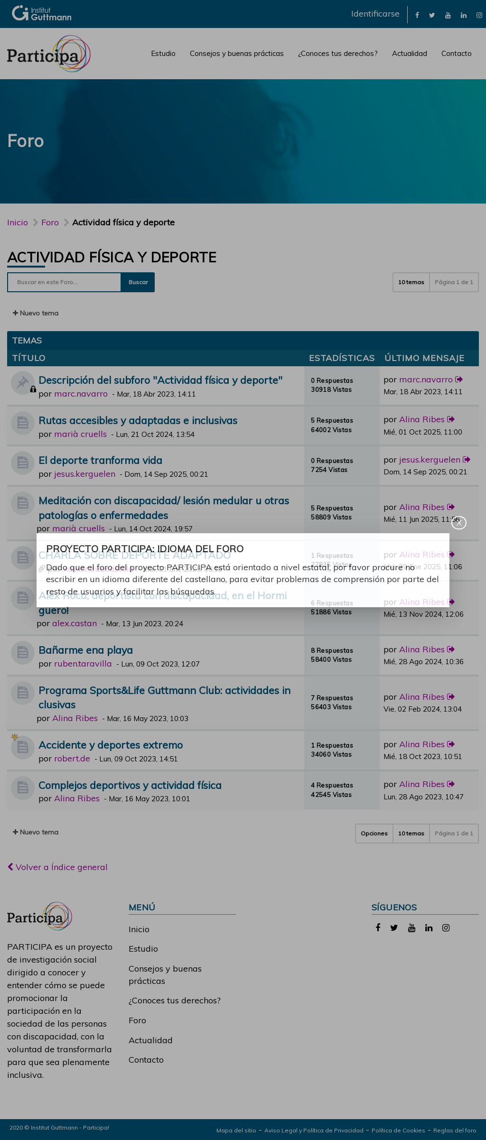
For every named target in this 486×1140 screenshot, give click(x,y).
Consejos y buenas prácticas (237, 53)
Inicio (17, 222)
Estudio (163, 53)
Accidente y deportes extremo (110, 744)
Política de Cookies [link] (398, 1130)
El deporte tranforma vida (100, 460)
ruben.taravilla (83, 663)
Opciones (374, 833)
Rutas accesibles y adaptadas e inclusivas (137, 420)
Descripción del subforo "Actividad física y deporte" (160, 379)
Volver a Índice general (57, 867)
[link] (417, 14)
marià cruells (80, 433)
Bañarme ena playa (85, 649)
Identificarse (375, 13)
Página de (454, 282)
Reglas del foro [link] (455, 1130)
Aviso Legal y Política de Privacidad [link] (314, 1130)
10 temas (411, 282)
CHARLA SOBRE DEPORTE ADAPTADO (134, 554)
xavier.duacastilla (98, 568)
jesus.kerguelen (84, 473)
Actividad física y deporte (111, 257)
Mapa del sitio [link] (236, 1130)
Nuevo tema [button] (35, 313)
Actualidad (409, 53)
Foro (137, 1020)
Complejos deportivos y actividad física (130, 785)
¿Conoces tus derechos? (338, 53)
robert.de (72, 758)
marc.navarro (81, 393)
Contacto (456, 53)
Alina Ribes (422, 419)
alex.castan (74, 623)
